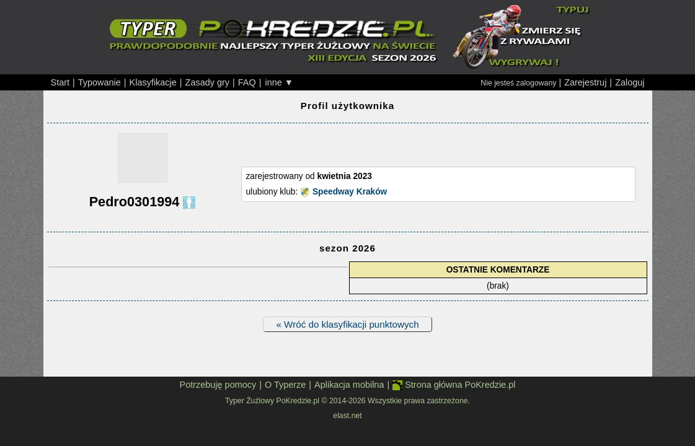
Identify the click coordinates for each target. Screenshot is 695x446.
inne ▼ (279, 82)
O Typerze (285, 385)
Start (60, 82)
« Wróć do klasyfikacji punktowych (347, 324)
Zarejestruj (585, 82)
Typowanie (99, 82)
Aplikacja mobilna (349, 385)
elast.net (347, 415)
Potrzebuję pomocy (218, 385)
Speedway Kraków (349, 191)
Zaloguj (629, 82)
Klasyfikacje (153, 82)
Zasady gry (207, 82)
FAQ (247, 82)
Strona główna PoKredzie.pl (453, 385)
